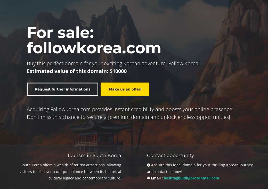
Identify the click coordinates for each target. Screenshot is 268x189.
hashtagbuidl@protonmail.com (191, 178)
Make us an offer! (125, 89)
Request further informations (62, 89)
